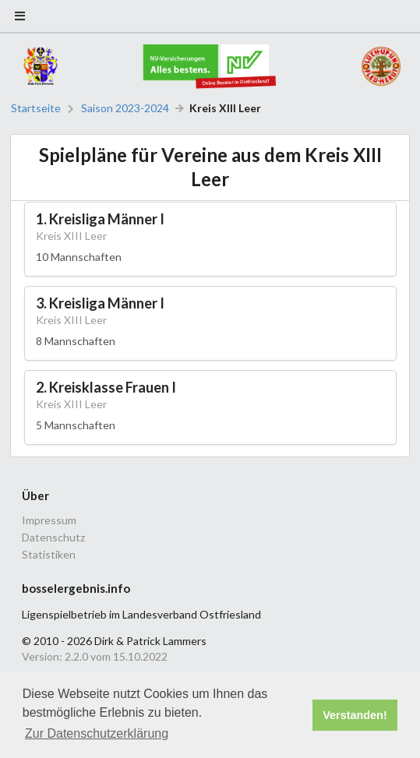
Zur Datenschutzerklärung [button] (96, 733)
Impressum (49, 520)
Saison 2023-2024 (125, 108)
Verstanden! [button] (354, 715)
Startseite (36, 108)
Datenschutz (53, 537)
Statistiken (49, 554)
